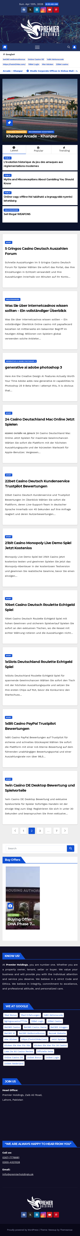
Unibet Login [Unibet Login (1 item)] (52, 1057)
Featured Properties (16, 132)
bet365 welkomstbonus (14, 59)
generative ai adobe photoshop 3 (21, 361)
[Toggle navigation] (37, 47)
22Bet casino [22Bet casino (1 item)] (54, 1021)
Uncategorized (11, 210)
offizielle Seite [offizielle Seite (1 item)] (45, 1051)
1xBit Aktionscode (55, 59)
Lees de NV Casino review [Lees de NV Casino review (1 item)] (18, 1051)
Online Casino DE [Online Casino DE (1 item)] (13, 1057)
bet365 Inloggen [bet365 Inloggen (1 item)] (59, 1027)
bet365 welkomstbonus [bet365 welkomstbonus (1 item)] (32, 1033)
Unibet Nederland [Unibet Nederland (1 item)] (13, 1063)
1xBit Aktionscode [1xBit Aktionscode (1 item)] (53, 1015)
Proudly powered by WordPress (23, 1230)
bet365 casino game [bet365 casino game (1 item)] (35, 1027)
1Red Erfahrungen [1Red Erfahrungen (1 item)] (30, 1015)
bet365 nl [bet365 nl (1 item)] (9, 1033)
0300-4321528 (11, 1162)
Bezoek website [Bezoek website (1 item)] (57, 1033)
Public (8, 158)
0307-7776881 (10, 1157)
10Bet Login (33, 64)
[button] (68, 47)
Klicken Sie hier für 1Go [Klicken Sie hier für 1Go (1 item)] (17, 1045)
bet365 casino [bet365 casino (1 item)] (12, 1027)
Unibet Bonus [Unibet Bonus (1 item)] (34, 1057)
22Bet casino (62, 64)
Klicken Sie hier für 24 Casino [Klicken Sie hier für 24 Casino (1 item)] (50, 1045)
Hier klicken (47, 64)
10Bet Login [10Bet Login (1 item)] (37, 1021)
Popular (38, 149)
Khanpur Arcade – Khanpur (31, 136)
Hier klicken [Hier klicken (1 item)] (10, 1039)
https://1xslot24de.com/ (14, 64)
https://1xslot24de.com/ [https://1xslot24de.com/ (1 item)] (34, 1039)
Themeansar (66, 1230)
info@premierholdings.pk (17, 1174)
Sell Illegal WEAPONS (17, 214)
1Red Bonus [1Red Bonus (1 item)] (10, 1015)
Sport (8, 242)
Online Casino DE (36, 59)
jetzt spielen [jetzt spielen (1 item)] (58, 1039)
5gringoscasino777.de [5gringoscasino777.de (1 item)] (15, 1021)
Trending (64, 149)
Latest (14, 149)
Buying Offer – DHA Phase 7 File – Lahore (20, 924)
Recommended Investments (41, 132)
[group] (40, 1157)
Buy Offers (13, 915)
